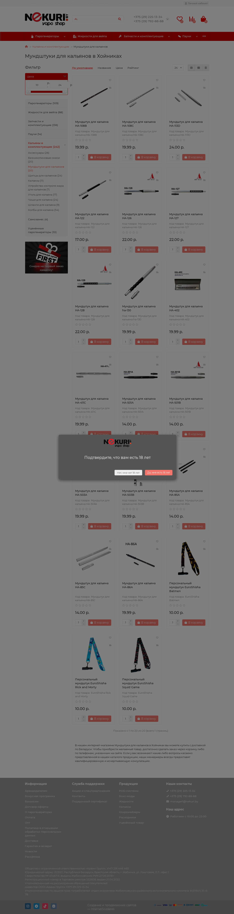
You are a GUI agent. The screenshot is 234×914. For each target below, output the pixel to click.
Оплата (44, 3)
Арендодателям (143, 3)
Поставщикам (121, 3)
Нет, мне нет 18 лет (128, 472)
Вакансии (102, 3)
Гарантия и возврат (65, 3)
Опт (159, 3)
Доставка (30, 3)
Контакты (87, 3)
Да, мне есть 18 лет (158, 472)
